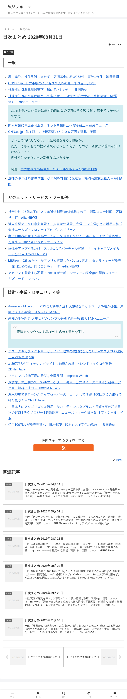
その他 (8, 52)
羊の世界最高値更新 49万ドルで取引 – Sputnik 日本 (59, 169)
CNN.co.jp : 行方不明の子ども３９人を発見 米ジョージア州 (52, 83)
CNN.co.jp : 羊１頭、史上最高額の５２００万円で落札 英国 (52, 132)
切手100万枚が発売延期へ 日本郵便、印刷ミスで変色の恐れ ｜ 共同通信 (61, 424)
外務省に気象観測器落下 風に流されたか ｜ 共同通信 (47, 89)
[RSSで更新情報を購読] (63, 447)
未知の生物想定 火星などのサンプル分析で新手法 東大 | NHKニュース (59, 318)
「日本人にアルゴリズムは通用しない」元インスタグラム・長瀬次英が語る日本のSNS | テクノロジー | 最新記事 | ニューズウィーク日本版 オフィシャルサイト (65, 412)
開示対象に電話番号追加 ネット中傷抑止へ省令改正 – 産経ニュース (58, 125)
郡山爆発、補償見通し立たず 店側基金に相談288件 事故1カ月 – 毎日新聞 (63, 77)
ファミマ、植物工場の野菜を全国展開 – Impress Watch (48, 376)
